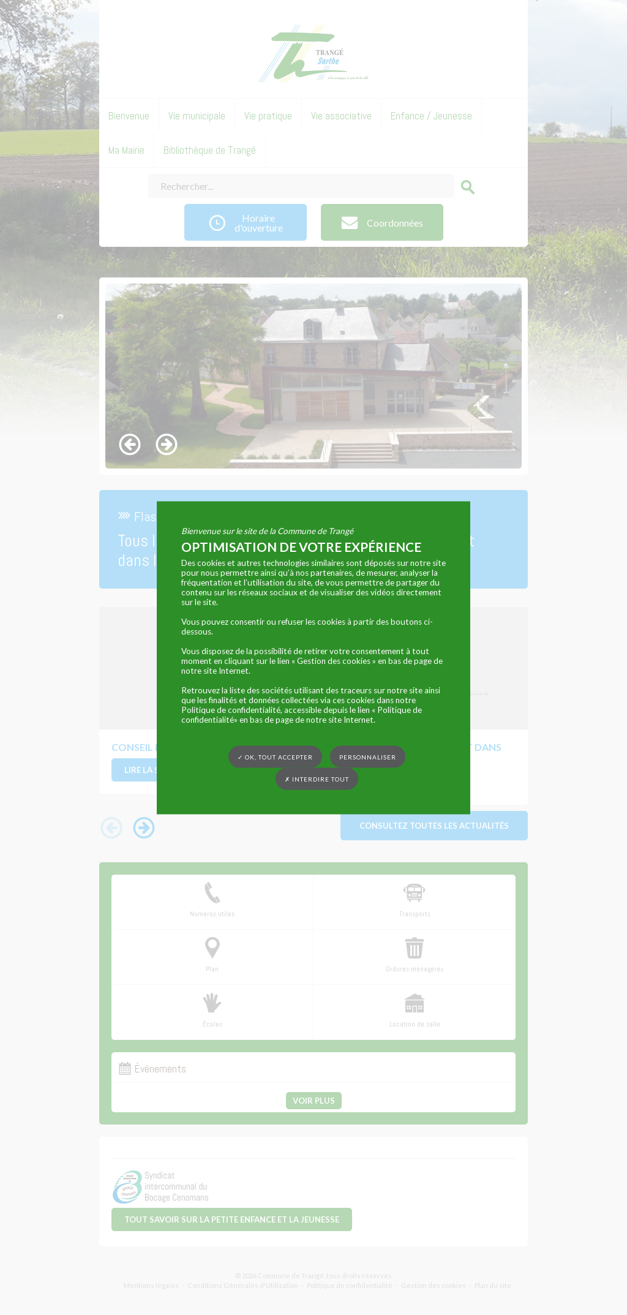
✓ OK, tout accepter (275, 756)
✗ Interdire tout (317, 778)
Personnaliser (367, 756)
